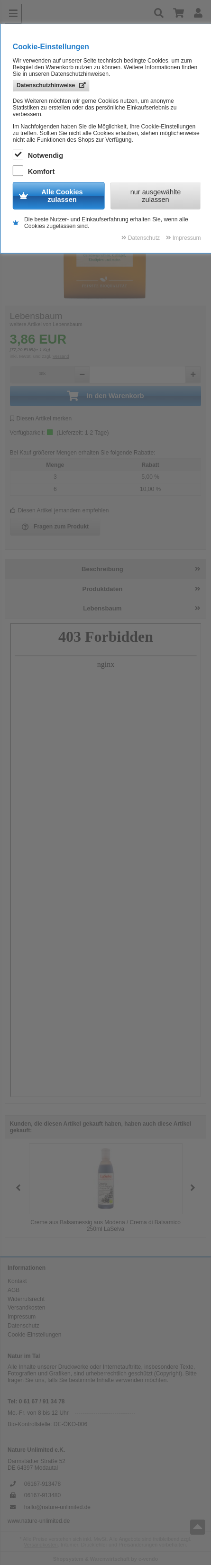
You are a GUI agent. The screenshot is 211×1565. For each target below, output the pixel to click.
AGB (13, 1290)
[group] (105, 1187)
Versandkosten (26, 1307)
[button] (192, 1188)
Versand (61, 356)
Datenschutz (23, 1325)
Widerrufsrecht (26, 1299)
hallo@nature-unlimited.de (57, 1507)
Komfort (35, 171)
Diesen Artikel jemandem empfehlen (59, 510)
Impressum (22, 1316)
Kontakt (17, 1281)
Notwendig (39, 155)
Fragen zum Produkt (55, 527)
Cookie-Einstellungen (34, 1334)
